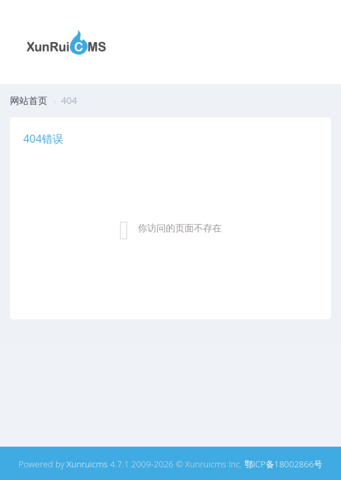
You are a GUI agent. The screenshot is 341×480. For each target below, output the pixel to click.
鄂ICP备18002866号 (283, 464)
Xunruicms (87, 464)
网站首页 (28, 100)
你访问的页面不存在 (180, 227)
